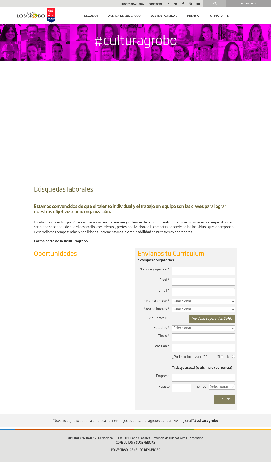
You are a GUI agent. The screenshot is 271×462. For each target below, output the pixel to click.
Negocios (91, 15)
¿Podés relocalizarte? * (189, 357)
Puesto (164, 386)
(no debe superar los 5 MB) (211, 319)
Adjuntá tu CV (160, 318)
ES (242, 3)
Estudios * (162, 328)
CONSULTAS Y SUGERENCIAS (135, 442)
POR (253, 3)
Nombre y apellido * (155, 269)
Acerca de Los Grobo (124, 15)
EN (247, 3)
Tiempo (200, 386)
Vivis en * (162, 346)
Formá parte (219, 15)
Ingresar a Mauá (132, 4)
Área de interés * (157, 309)
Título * (164, 336)
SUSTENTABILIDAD (163, 15)
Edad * (164, 280)
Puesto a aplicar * (156, 301)
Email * (164, 290)
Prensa (193, 15)
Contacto (155, 4)
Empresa (163, 376)
